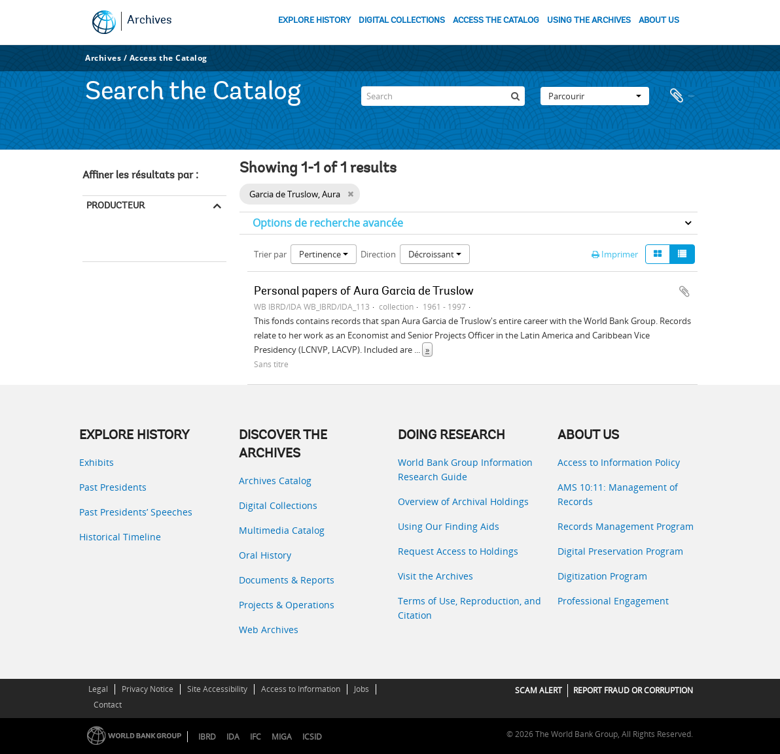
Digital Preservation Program (620, 551)
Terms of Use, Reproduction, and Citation (469, 608)
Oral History (265, 555)
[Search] (443, 94)
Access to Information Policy (619, 462)
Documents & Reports (286, 580)
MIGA (282, 736)
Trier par (270, 254)
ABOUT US (659, 20)
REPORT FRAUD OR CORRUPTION (633, 690)
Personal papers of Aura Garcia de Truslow (364, 292)
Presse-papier (681, 94)
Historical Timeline (120, 537)
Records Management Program (626, 526)
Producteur (115, 205)
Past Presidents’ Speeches (135, 512)
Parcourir (594, 94)
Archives (149, 21)
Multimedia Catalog (282, 530)
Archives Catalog (275, 480)
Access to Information (300, 689)
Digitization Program (602, 576)
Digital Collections (278, 505)
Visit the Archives (435, 576)
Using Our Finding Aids (448, 526)
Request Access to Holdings (458, 551)
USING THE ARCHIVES (589, 20)
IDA (232, 736)
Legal (98, 689)
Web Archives (268, 629)
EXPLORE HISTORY (314, 20)
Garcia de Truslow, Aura (130, 243)
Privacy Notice (147, 689)
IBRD (207, 736)
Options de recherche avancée (328, 223)
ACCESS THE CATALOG (496, 20)
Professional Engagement (613, 601)
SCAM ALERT (538, 690)
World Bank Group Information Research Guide (465, 469)
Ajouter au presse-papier (684, 291)
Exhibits (96, 462)
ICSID (312, 736)
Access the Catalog (168, 57)
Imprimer (615, 254)
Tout (96, 225)
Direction (378, 254)
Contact (108, 704)
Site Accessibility (217, 689)
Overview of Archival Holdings (463, 501)
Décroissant (434, 254)
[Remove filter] (350, 194)
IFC (255, 736)
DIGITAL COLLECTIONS (402, 20)
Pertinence (323, 254)
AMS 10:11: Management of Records (618, 494)
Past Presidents (113, 487)
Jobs (361, 689)
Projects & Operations (286, 604)
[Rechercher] (515, 94)
